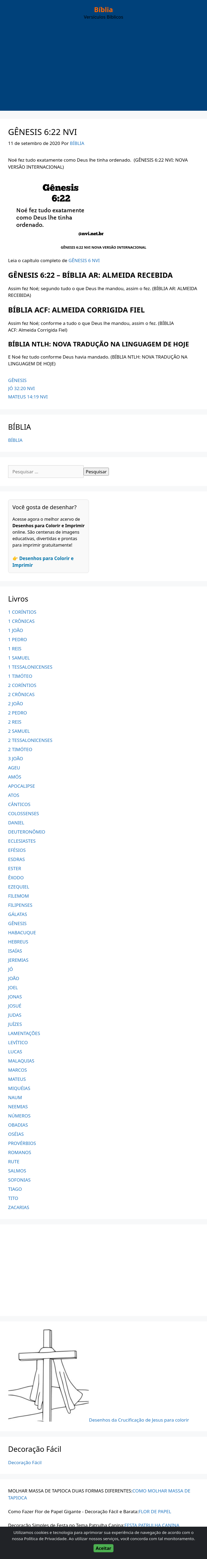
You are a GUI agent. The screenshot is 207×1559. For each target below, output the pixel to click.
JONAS (15, 997)
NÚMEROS (19, 1116)
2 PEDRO (17, 713)
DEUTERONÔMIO (26, 832)
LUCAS (15, 1051)
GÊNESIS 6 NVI (84, 260)
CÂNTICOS (19, 804)
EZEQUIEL (18, 887)
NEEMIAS (18, 1106)
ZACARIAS (18, 1207)
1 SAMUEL (19, 658)
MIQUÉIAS (19, 1088)
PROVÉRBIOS (22, 1143)
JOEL (13, 987)
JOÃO (13, 978)
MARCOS (17, 1070)
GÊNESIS (17, 380)
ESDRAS (16, 859)
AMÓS (14, 777)
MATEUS (17, 1079)
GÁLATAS (17, 914)
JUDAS (14, 1015)
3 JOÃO (15, 758)
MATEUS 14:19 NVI (28, 397)
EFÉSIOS (17, 850)
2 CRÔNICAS (21, 694)
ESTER (14, 868)
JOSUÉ (14, 1006)
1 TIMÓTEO (20, 676)
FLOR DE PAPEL (155, 1511)
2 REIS (14, 722)
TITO (13, 1198)
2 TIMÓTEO (20, 749)
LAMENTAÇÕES (24, 1033)
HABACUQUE (22, 932)
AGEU (14, 768)
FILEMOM (18, 896)
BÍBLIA (15, 440)
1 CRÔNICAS (21, 621)
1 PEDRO (17, 639)
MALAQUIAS (21, 1061)
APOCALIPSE (21, 786)
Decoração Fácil (25, 1462)
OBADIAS (18, 1125)
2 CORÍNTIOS (22, 685)
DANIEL (16, 823)
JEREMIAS (18, 960)
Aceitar (103, 1548)
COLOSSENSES (23, 813)
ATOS (13, 795)
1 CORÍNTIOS (22, 612)
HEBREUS (18, 942)
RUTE (13, 1161)
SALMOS (17, 1171)
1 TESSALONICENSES (30, 667)
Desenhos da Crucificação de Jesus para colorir (139, 1420)
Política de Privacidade (45, 1538)
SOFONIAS (19, 1180)
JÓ (10, 969)
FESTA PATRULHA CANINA (152, 1525)
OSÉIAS (16, 1134)
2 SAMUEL (19, 731)
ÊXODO (16, 877)
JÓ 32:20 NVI (21, 388)
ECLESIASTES (22, 841)
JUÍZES (15, 1024)
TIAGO (15, 1189)
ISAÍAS (15, 951)
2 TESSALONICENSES (30, 740)
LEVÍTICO (18, 1042)
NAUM (15, 1097)
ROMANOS (19, 1152)
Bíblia (103, 9)
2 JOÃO (15, 703)
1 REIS (14, 648)
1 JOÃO (15, 630)
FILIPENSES (20, 905)
